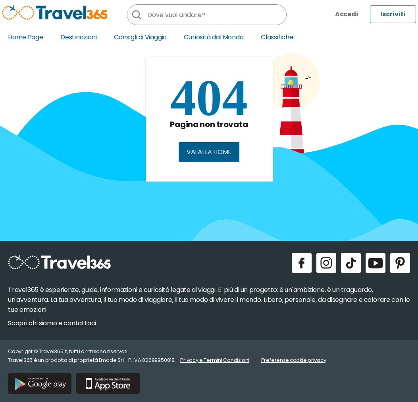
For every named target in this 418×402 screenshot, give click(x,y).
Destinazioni (78, 37)
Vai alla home (209, 152)
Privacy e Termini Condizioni (214, 360)
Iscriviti (393, 14)
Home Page (25, 37)
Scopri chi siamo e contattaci (52, 323)
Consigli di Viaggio (140, 37)
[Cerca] (136, 15)
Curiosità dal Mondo (213, 37)
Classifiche (277, 37)
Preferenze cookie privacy (293, 360)
